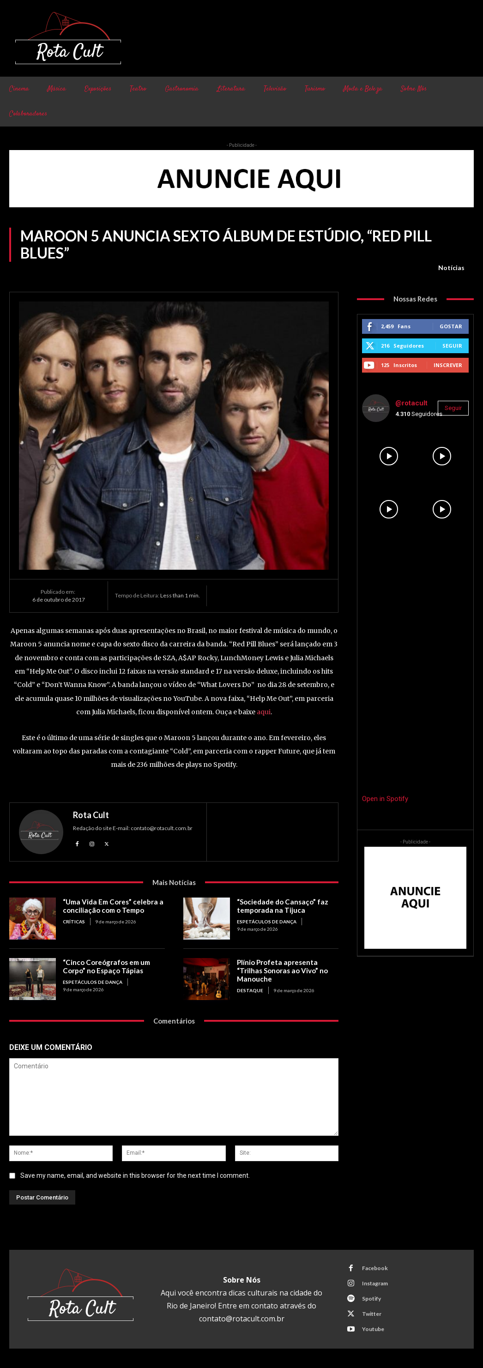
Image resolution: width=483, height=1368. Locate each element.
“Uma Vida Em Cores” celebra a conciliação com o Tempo (112, 906)
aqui (264, 712)
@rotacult (411, 403)
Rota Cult (91, 815)
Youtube (373, 1329)
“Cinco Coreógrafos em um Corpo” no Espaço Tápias (106, 966)
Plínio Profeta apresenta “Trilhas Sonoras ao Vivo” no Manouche (281, 970)
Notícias (451, 267)
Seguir (452, 345)
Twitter (371, 1313)
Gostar (451, 326)
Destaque (250, 990)
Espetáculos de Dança (266, 921)
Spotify (371, 1298)
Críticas (74, 921)
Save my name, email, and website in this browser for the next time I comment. (135, 1175)
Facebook (375, 1268)
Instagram (375, 1283)
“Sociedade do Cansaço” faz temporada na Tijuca (281, 906)
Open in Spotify (385, 799)
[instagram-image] (388, 455)
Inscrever (448, 365)
